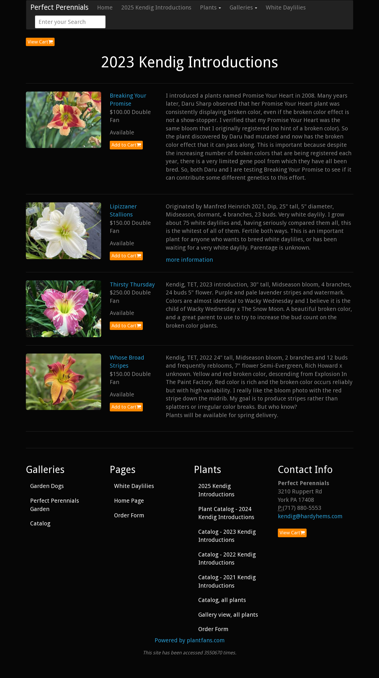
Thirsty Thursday (132, 284)
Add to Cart (126, 145)
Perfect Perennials (59, 7)
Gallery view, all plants (228, 614)
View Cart (40, 42)
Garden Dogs (47, 486)
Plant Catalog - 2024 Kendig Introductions (226, 513)
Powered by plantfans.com (190, 640)
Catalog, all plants (222, 600)
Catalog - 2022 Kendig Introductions (227, 558)
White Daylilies (286, 7)
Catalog (40, 523)
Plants (210, 7)
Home (105, 7)
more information (189, 259)
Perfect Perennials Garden (54, 504)
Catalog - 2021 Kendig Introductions (227, 581)
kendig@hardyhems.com (310, 516)
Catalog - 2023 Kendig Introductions (227, 536)
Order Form (129, 515)
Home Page (129, 500)
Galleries (243, 7)
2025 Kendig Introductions (156, 7)
